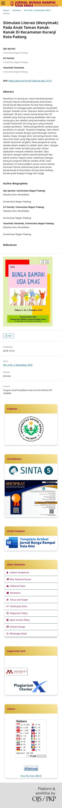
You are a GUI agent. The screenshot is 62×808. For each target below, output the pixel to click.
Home (6, 10)
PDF (9, 335)
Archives (16, 10)
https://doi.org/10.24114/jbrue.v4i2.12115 (30, 80)
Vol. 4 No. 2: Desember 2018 (37, 10)
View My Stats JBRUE (31, 775)
